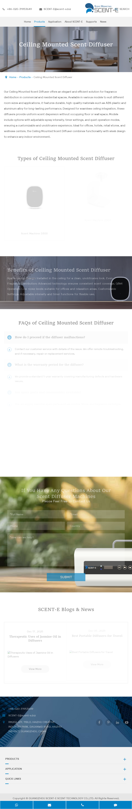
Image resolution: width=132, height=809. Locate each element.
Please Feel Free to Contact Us (66, 55)
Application (54, 23)
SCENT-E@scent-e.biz (55, 9)
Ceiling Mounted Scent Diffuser (53, 77)
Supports (91, 23)
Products (39, 23)
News (103, 23)
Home (27, 23)
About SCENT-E (74, 23)
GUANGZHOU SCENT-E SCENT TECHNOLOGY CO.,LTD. (61, 799)
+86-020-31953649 (17, 9)
